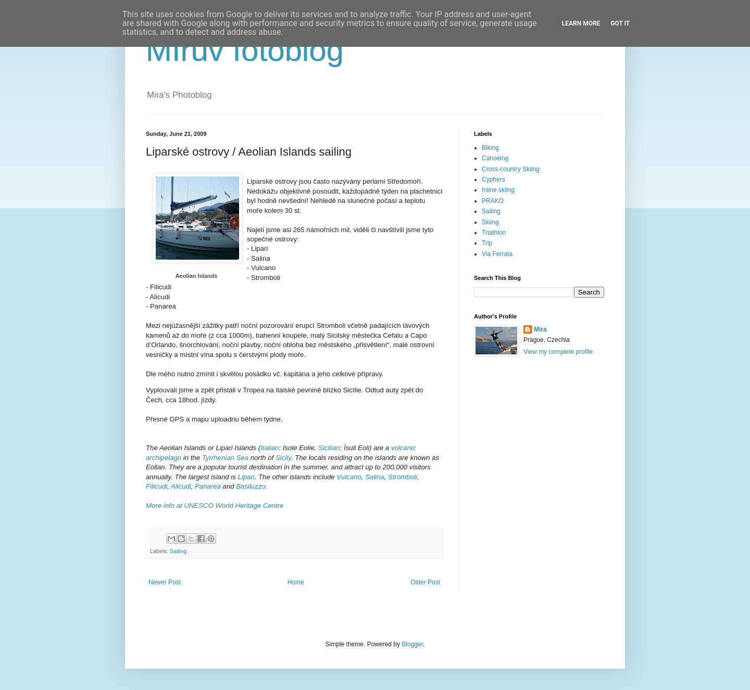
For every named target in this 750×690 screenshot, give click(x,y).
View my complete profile (558, 351)
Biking (490, 147)
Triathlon (494, 232)
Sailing (178, 551)
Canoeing (495, 158)
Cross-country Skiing (511, 169)
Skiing (490, 222)
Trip (487, 243)
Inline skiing (498, 190)
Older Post (425, 582)
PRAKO (493, 201)
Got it (620, 23)
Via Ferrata (497, 254)
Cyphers (493, 179)
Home (296, 582)
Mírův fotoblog (245, 50)
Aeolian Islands (197, 276)
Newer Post (164, 582)
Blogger (412, 644)
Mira (540, 329)
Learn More (581, 23)
